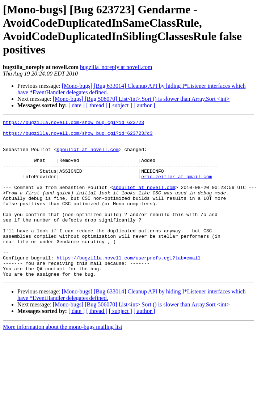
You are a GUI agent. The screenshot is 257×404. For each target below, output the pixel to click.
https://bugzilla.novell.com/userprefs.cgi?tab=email (128, 286)
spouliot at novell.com (87, 155)
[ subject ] (120, 105)
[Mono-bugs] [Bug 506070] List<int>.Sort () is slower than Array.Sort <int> (141, 99)
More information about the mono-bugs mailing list (62, 358)
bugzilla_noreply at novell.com (116, 67)
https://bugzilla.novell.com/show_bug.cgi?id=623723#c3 (77, 136)
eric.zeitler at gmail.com (176, 188)
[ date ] (76, 105)
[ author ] (144, 105)
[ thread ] (97, 105)
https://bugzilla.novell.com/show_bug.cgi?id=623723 (73, 123)
